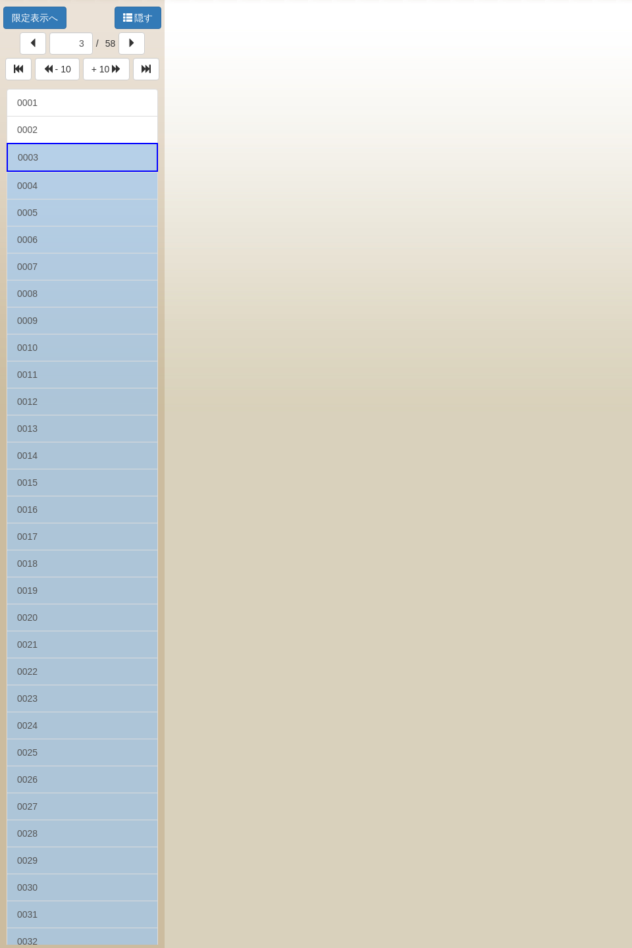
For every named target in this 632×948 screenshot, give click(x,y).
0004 (27, 185)
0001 (27, 102)
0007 (27, 266)
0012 (27, 401)
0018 (27, 563)
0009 (27, 320)
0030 (27, 887)
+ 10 (107, 69)
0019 (27, 590)
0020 (27, 617)
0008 (27, 293)
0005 (27, 212)
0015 (27, 482)
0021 (27, 644)
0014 (27, 455)
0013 (27, 428)
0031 (27, 914)
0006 (27, 239)
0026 (27, 779)
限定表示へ (35, 18)
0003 (28, 157)
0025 (27, 752)
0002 (27, 129)
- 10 (57, 69)
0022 (27, 671)
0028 (27, 833)
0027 (27, 806)
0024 (27, 725)
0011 (27, 374)
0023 (27, 698)
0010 (27, 347)
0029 (27, 860)
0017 (27, 536)
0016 (27, 509)
